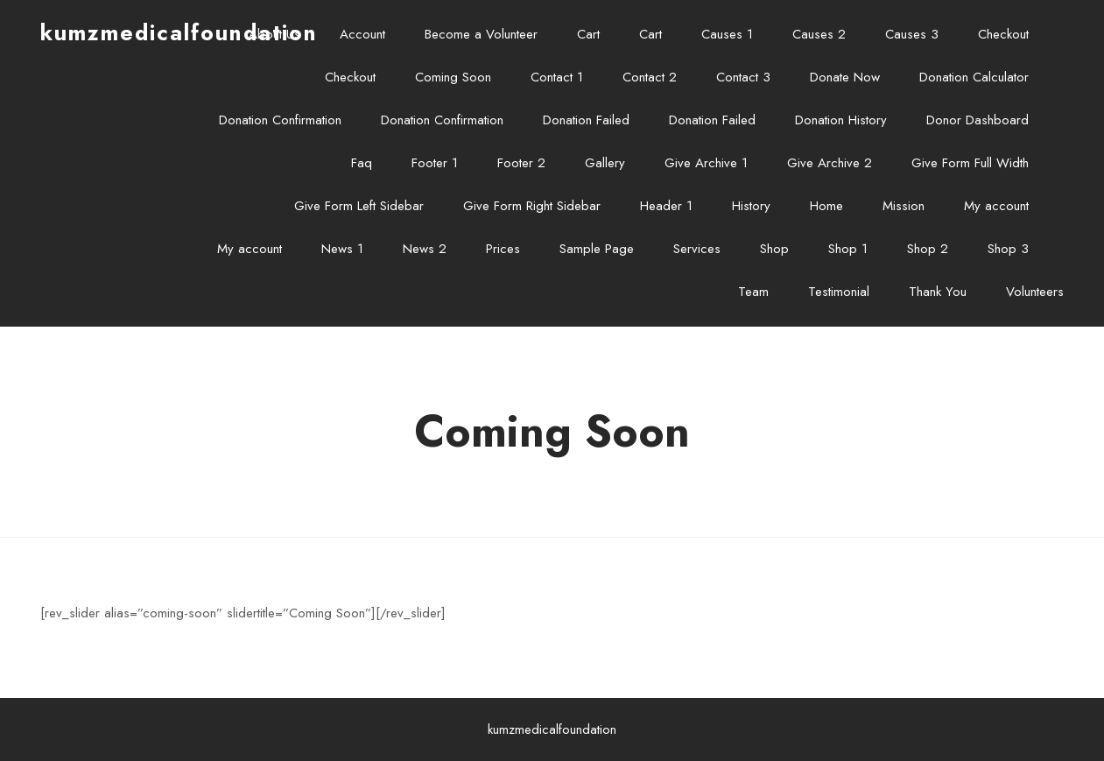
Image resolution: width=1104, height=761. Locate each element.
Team (753, 291)
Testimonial (838, 291)
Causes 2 (819, 34)
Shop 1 (848, 248)
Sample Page (596, 248)
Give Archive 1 (706, 163)
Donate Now (845, 77)
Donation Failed (586, 120)
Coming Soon (453, 77)
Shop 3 (1008, 248)
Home (826, 205)
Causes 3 (912, 34)
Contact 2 (649, 77)
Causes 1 (727, 34)
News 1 (342, 248)
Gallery (605, 163)
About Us (274, 34)
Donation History (841, 120)
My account (996, 205)
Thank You (938, 291)
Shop (774, 248)
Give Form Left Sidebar (359, 205)
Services (697, 248)
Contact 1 (557, 77)
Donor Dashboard (977, 120)
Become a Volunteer (481, 34)
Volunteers (1035, 291)
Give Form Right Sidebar (532, 205)
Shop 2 (927, 248)
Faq (361, 163)
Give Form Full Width (970, 163)
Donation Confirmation (280, 120)
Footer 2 (521, 163)
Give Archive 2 (829, 163)
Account (362, 34)
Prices (503, 248)
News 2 (425, 248)
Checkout (1003, 34)
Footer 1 (434, 163)
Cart (588, 34)
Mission (903, 205)
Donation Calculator (974, 77)
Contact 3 (743, 77)
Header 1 (666, 205)
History (751, 205)
